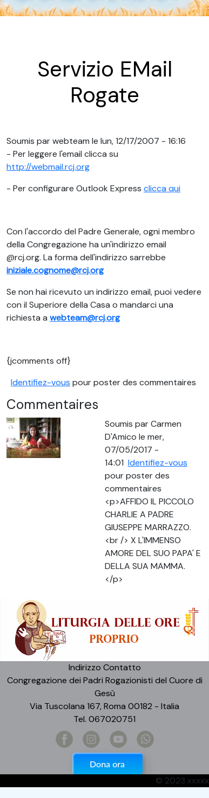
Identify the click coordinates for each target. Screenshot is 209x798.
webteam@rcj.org (85, 317)
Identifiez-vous (40, 382)
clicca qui (162, 188)
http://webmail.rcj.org (48, 166)
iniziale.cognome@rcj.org (55, 270)
